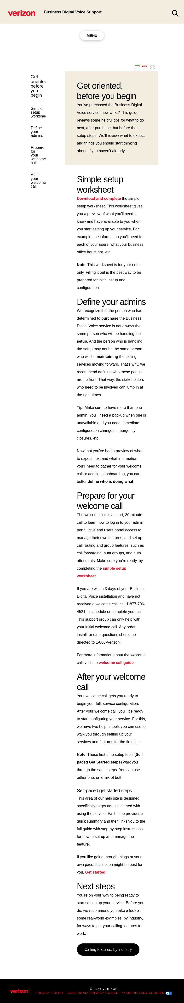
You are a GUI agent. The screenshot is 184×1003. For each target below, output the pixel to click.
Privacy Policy (49, 993)
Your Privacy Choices (143, 993)
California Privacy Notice (93, 993)
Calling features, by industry (108, 949)
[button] (175, 13)
